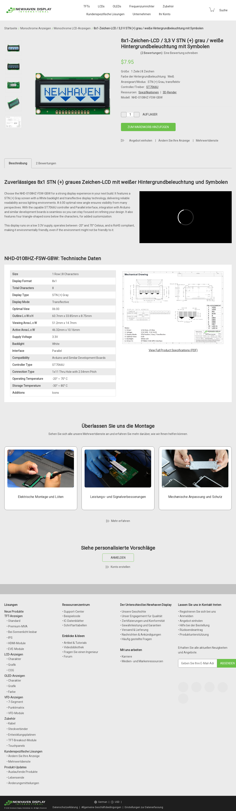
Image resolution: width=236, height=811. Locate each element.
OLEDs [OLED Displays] (117, 6)
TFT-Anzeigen (13, 616)
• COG (10, 670)
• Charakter (14, 659)
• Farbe (11, 691)
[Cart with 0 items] (212, 9)
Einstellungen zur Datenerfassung (144, 807)
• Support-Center (73, 611)
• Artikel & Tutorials (74, 642)
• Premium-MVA (17, 626)
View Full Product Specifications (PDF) (173, 350)
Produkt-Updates (15, 767)
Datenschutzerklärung (65, 807)
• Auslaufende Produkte (22, 771)
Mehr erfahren (120, 521)
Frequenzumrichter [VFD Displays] (141, 6)
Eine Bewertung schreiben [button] (181, 53)
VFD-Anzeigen (13, 697)
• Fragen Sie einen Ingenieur (80, 652)
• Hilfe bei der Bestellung (194, 625)
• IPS (10, 637)
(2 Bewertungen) (151, 53)
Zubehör (9, 718)
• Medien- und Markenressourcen (141, 661)
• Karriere (126, 656)
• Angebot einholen (190, 620)
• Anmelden (185, 616)
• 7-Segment (15, 701)
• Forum (67, 656)
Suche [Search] (223, 10)
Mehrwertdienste (207, 140)
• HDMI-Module (16, 643)
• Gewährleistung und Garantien (140, 625)
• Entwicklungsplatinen (21, 734)
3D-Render (170, 92)
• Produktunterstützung (193, 634)
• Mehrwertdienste (19, 761)
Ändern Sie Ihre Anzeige (174, 140)
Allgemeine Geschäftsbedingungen (101, 807)
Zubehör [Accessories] (168, 6)
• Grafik (11, 664)
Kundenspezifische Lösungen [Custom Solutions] (105, 14)
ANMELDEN (118, 557)
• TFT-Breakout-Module (22, 740)
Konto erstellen (120, 567)
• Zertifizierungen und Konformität (142, 620)
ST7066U (152, 87)
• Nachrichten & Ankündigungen (140, 634)
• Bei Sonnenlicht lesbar (22, 632)
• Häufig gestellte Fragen (136, 639)
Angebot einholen (140, 140)
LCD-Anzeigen (13, 654)
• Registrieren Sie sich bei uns (197, 611)
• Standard (13, 620)
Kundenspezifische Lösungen (23, 751)
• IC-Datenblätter (73, 620)
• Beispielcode (71, 616)
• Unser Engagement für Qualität (141, 616)
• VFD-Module (15, 713)
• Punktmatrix (15, 707)
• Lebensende (15, 777)
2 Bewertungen (46, 163)
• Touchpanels (16, 745)
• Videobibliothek (73, 647)
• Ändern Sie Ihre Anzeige (23, 756)
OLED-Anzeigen (14, 675)
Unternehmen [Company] (142, 14)
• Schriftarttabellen (74, 625)
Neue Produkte (14, 611)
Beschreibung (18, 163)
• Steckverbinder (17, 729)
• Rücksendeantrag (190, 629)
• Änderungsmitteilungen (23, 783)
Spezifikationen (148, 92)
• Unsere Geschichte (133, 611)
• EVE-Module (15, 649)
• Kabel (11, 723)
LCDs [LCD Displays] (101, 6)
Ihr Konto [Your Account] (164, 14)
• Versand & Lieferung (134, 629)
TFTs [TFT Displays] (86, 6)
